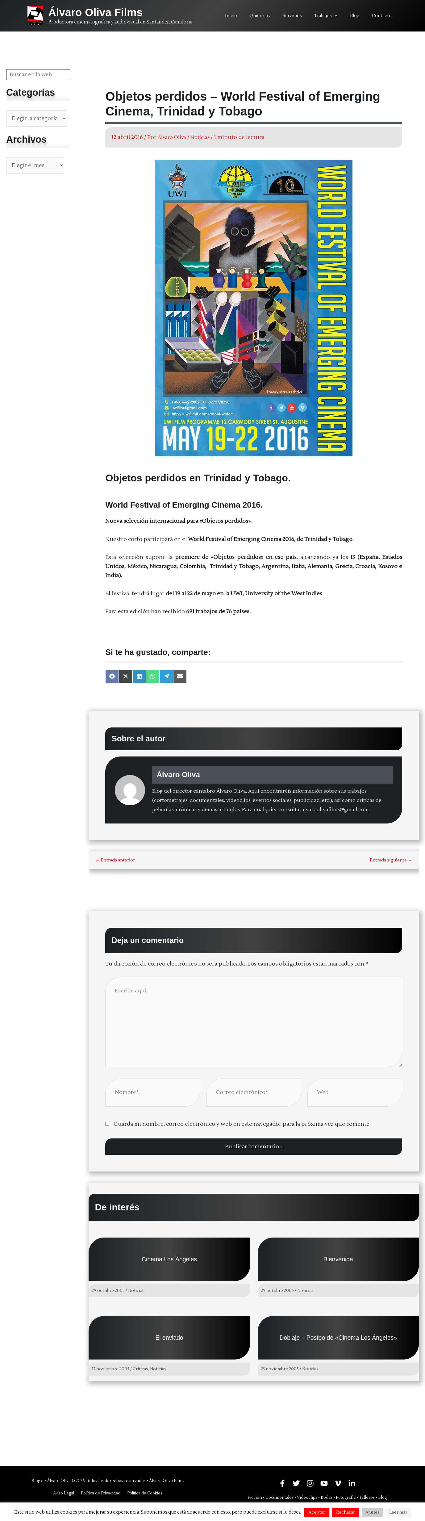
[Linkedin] (352, 1483)
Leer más (398, 1512)
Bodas (326, 1497)
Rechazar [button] (345, 1512)
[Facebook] (282, 1483)
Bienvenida (338, 1261)
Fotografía (346, 1497)
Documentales (279, 1497)
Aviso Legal (65, 1493)
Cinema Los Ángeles (169, 1261)
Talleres (367, 1497)
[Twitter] (296, 1483)
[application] (344, 15)
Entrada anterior (115, 860)
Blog (382, 1497)
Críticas (141, 1371)
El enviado (169, 1339)
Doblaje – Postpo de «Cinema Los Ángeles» (338, 1339)
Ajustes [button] (372, 1512)
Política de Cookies (143, 1493)
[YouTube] (324, 1483)
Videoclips (307, 1497)
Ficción (255, 1497)
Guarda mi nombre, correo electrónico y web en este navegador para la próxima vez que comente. (242, 1126)
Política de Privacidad (100, 1493)
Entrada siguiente (391, 860)
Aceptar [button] (316, 1512)
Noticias (205, 137)
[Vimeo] (338, 1483)
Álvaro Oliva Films (95, 12)
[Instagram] (310, 1483)
